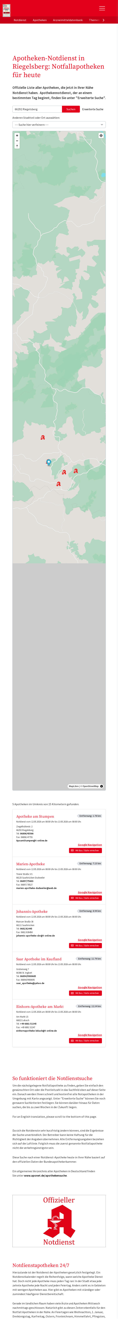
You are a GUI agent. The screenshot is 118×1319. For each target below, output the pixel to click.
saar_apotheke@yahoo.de (30, 983)
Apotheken (40, 20)
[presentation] (103, 20)
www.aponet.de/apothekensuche (45, 1175)
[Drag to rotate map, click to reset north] (17, 146)
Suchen (70, 109)
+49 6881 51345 (28, 1023)
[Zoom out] (17, 140)
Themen (94, 20)
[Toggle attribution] (101, 786)
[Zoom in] (17, 135)
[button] (48, 463)
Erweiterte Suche (92, 109)
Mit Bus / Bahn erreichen (87, 850)
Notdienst (20, 20)
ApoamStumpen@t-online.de (31, 840)
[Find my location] (101, 135)
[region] (59, 460)
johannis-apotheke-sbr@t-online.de (35, 935)
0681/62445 (26, 928)
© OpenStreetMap (89, 786)
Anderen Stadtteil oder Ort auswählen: (36, 117)
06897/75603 (26, 881)
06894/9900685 (28, 976)
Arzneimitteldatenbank (68, 20)
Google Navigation (90, 844)
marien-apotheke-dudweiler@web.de (36, 888)
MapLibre (74, 786)
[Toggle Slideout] (102, 8)
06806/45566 (26, 833)
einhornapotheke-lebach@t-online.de (36, 1030)
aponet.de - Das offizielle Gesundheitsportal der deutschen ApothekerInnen (37, 9)
